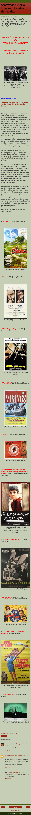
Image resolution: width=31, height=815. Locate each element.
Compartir (4, 736)
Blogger (21, 813)
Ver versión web (15, 810)
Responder (8, 750)
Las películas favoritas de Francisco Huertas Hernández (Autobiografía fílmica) (14, 104)
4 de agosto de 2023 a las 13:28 (18, 772)
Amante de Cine (9, 744)
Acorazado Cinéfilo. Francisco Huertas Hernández (13, 8)
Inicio (15, 807)
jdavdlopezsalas (9, 755)
